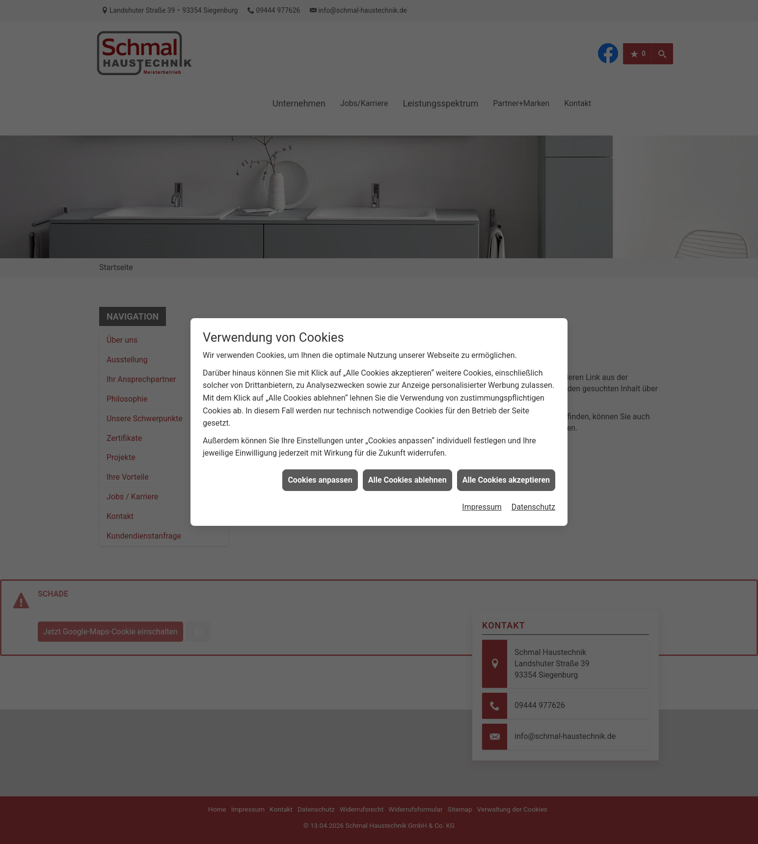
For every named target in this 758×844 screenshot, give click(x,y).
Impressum (482, 497)
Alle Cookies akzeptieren (506, 470)
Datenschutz (533, 497)
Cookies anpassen (320, 470)
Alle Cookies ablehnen (407, 470)
